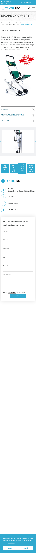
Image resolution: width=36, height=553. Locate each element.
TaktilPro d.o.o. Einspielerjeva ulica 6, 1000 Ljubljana (18, 190)
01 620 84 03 (9, 203)
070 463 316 (9, 196)
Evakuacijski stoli (13, 168)
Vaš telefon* (18, 250)
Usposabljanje (5, 168)
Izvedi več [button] (11, 543)
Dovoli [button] (10, 548)
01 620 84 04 (7, 1)
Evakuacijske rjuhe (31, 168)
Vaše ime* (18, 233)
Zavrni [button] (26, 548)
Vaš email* (18, 241)
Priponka (17, 292)
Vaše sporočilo (18, 282)
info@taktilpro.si (8, 4)
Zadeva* (18, 267)
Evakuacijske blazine (22, 168)
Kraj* (18, 259)
